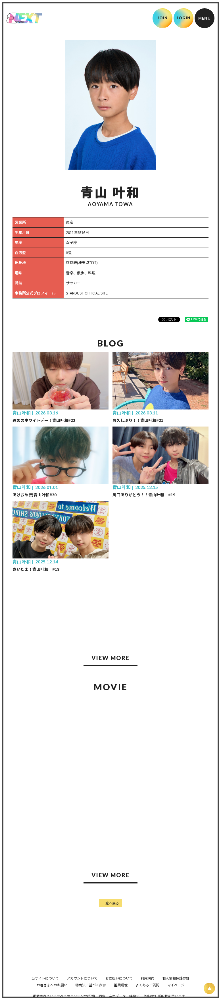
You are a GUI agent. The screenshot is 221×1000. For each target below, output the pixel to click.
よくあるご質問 (147, 984)
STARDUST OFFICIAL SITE (87, 293)
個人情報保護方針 (175, 978)
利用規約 (147, 978)
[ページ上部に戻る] (209, 988)
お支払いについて (119, 978)
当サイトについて (45, 978)
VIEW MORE (110, 657)
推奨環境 (121, 984)
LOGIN (184, 18)
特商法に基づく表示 (90, 984)
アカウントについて (82, 978)
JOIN (162, 18)
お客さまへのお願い (52, 984)
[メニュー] (204, 18)
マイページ (175, 984)
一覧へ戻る (110, 903)
